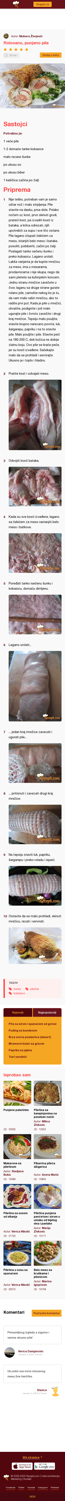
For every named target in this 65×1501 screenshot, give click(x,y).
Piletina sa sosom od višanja (17, 1211)
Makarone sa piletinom (17, 1157)
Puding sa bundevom (23, 1030)
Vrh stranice (31, 1457)
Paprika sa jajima (20, 1050)
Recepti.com (6, 1477)
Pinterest (55, 1487)
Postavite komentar (46, 1313)
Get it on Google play (44, 1466)
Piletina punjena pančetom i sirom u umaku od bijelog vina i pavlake (48, 1211)
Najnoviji (17, 1012)
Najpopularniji (47, 1012)
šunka (17, 988)
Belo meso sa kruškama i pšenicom (48, 1266)
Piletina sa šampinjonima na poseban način (48, 1106)
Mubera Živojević (31, 36)
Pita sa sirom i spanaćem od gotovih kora (32, 1023)
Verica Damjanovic (31, 1351)
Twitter (21, 1487)
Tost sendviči (18, 1056)
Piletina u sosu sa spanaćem (17, 1266)
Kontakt (27, 1478)
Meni (32, 1496)
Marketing (16, 1478)
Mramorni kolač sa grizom (26, 1043)
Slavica (42, 1390)
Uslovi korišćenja (50, 1476)
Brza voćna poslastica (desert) (30, 1037)
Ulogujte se (42, 4)
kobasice (19, 993)
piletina (34, 988)
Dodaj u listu (50, 55)
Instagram (43, 1487)
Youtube (31, 1487)
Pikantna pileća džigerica (48, 1157)
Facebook (10, 1487)
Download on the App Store (22, 1466)
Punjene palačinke (17, 1106)
